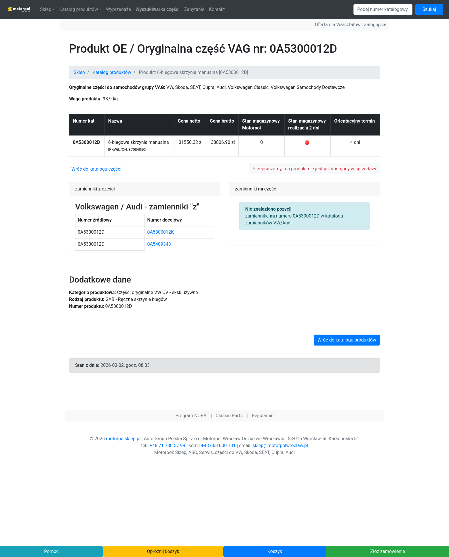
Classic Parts (229, 415)
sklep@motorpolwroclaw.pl (280, 445)
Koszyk (274, 551)
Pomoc (51, 551)
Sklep (45, 9)
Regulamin (263, 415)
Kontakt (217, 9)
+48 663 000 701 (218, 445)
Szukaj (429, 9)
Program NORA (190, 415)
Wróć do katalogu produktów (346, 340)
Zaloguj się (375, 24)
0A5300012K (160, 232)
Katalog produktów (78, 9)
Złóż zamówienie (387, 551)
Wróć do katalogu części (96, 169)
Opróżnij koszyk (163, 551)
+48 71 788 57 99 (167, 445)
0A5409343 (159, 244)
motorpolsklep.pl (123, 438)
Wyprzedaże (118, 9)
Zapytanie (194, 9)
